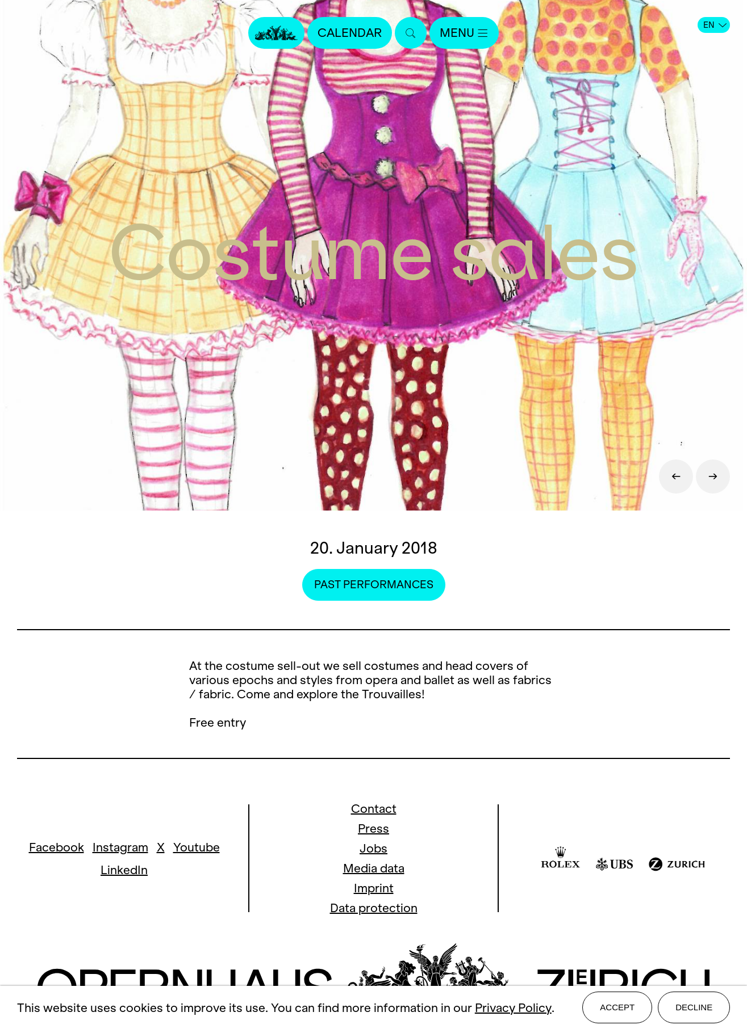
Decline (693, 1007)
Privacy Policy (513, 1007)
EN (715, 24)
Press (373, 828)
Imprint (374, 888)
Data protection (374, 907)
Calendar (350, 32)
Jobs (373, 848)
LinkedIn (124, 869)
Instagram (120, 847)
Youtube (196, 847)
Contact (374, 808)
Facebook (56, 847)
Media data (373, 868)
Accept (617, 1007)
